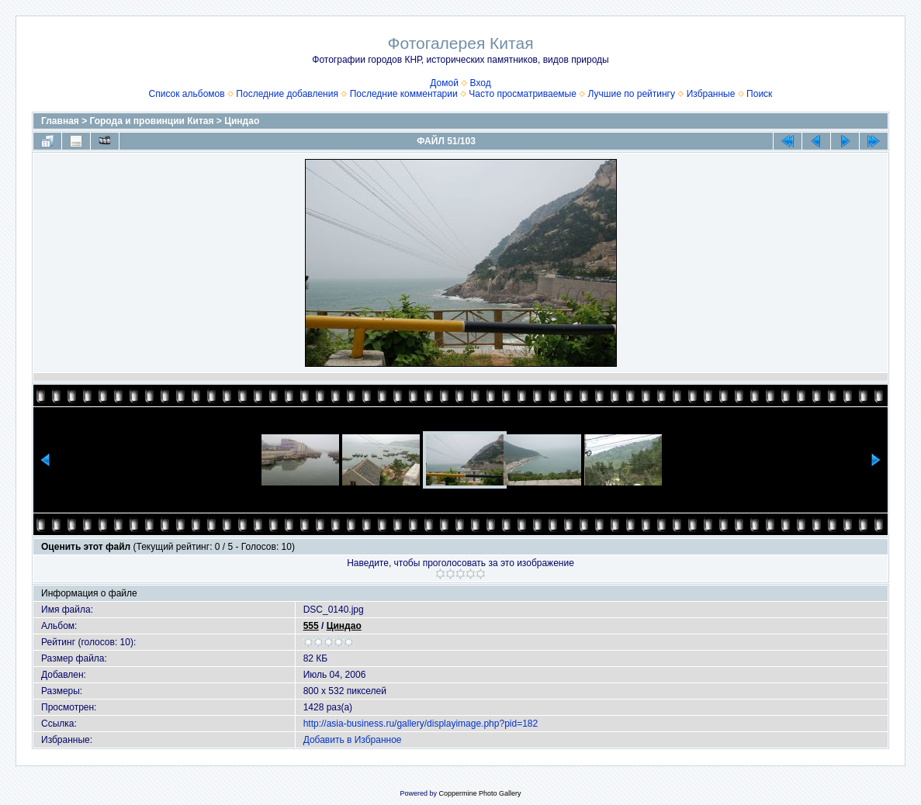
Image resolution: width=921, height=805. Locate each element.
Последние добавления (287, 93)
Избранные (711, 93)
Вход (480, 83)
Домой (444, 83)
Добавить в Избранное (352, 739)
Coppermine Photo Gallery (479, 793)
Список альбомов (187, 93)
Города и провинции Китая (152, 121)
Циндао (241, 121)
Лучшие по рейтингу (631, 93)
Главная (60, 121)
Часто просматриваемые (522, 93)
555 (311, 625)
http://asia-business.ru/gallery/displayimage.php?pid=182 (420, 723)
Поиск (759, 93)
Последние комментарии (404, 93)
